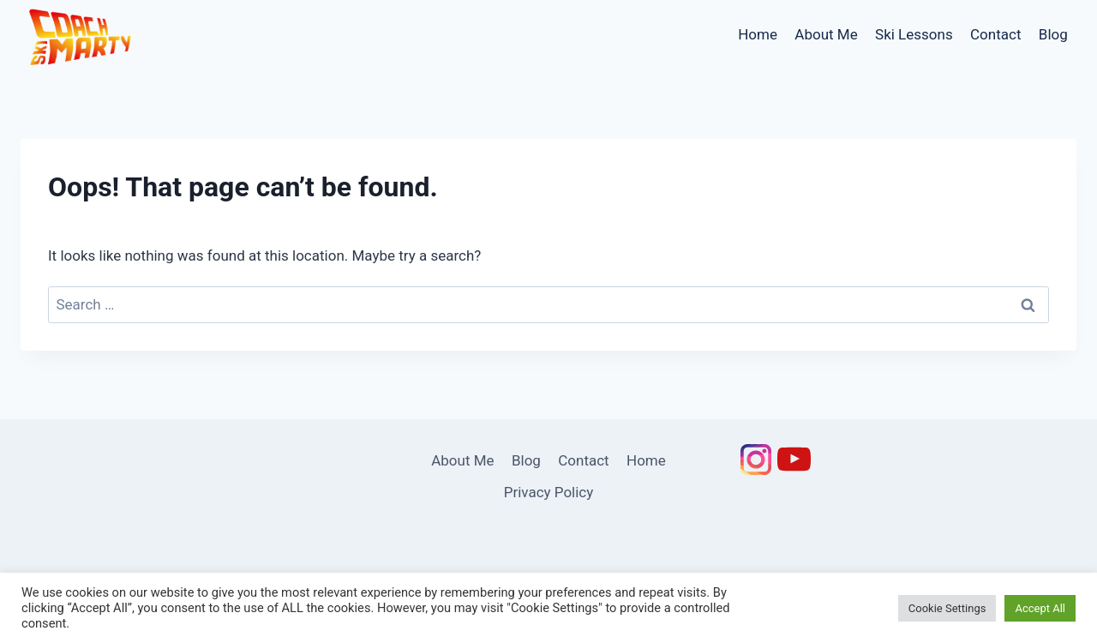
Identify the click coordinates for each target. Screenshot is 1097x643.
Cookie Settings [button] (947, 608)
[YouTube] (793, 459)
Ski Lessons (914, 34)
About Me (825, 34)
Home (757, 34)
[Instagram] (755, 459)
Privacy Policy (549, 492)
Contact (995, 34)
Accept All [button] (1040, 608)
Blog (1053, 34)
